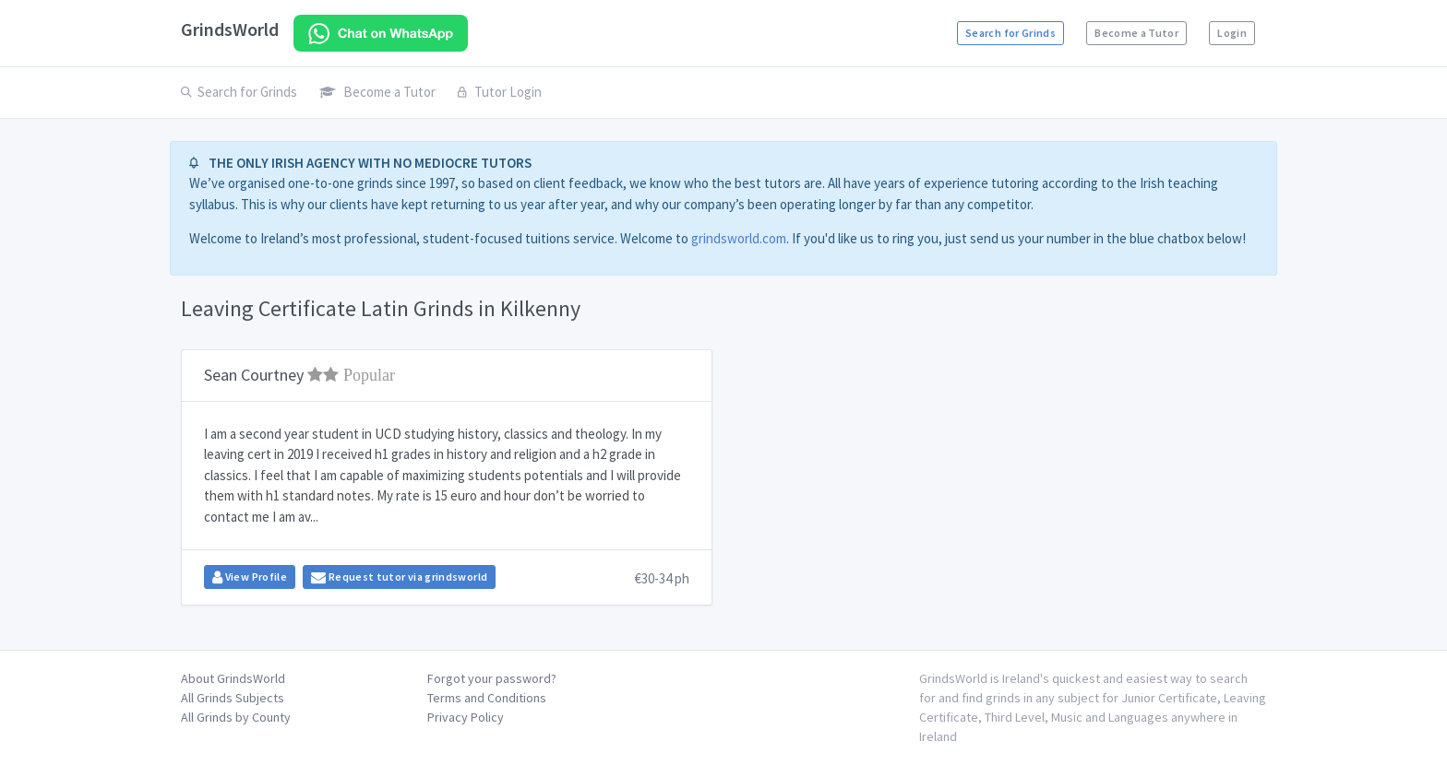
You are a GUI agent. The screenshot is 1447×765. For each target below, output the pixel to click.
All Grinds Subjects (232, 697)
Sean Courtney (299, 374)
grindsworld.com (738, 238)
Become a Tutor (1136, 33)
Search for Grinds (1010, 33)
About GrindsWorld (233, 678)
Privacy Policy (465, 717)
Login (1232, 33)
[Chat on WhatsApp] (380, 33)
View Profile (249, 577)
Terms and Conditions (486, 697)
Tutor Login (500, 91)
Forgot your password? (491, 678)
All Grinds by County (236, 717)
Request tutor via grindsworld (399, 577)
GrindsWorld (230, 29)
